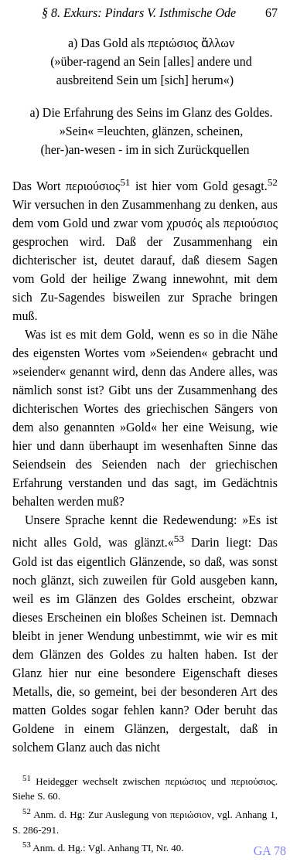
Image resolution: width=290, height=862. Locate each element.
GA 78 (270, 850)
